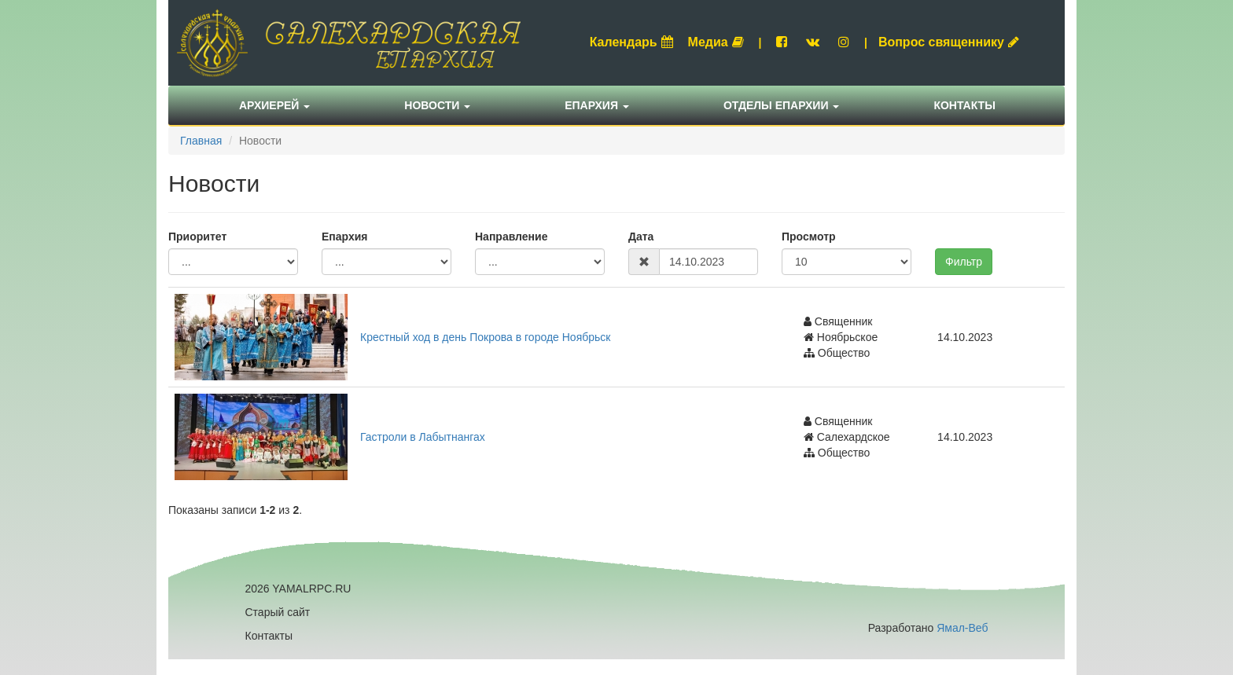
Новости (437, 105)
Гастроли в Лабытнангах (422, 437)
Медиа (716, 42)
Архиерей (274, 105)
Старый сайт (278, 612)
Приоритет (197, 236)
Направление (511, 236)
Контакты (964, 105)
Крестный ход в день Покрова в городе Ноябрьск (485, 337)
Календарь (631, 42)
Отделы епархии (781, 105)
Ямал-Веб (962, 628)
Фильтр (963, 261)
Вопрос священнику (948, 42)
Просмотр (809, 236)
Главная (201, 140)
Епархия (597, 105)
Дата (640, 236)
